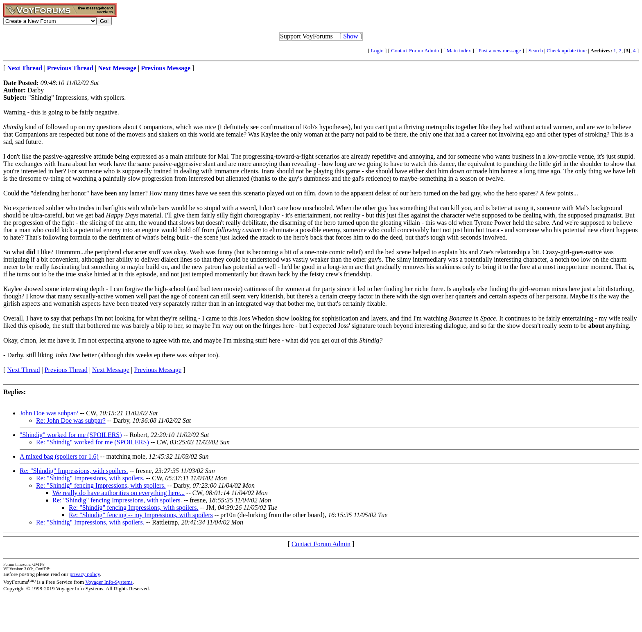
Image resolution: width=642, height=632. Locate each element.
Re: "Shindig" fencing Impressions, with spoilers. (101, 485)
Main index (459, 50)
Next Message (110, 369)
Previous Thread (66, 369)
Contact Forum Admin (415, 50)
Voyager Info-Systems (109, 582)
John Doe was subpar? (49, 413)
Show (350, 36)
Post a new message (500, 50)
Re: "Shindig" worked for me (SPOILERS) (92, 442)
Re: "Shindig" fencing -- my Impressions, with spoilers (141, 514)
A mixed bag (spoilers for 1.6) (59, 456)
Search (536, 50)
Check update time (566, 50)
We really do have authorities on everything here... (118, 492)
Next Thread (23, 369)
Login (377, 50)
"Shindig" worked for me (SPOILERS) (71, 434)
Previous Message (157, 369)
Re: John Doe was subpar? (71, 420)
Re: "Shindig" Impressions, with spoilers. (74, 470)
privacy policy (85, 574)
